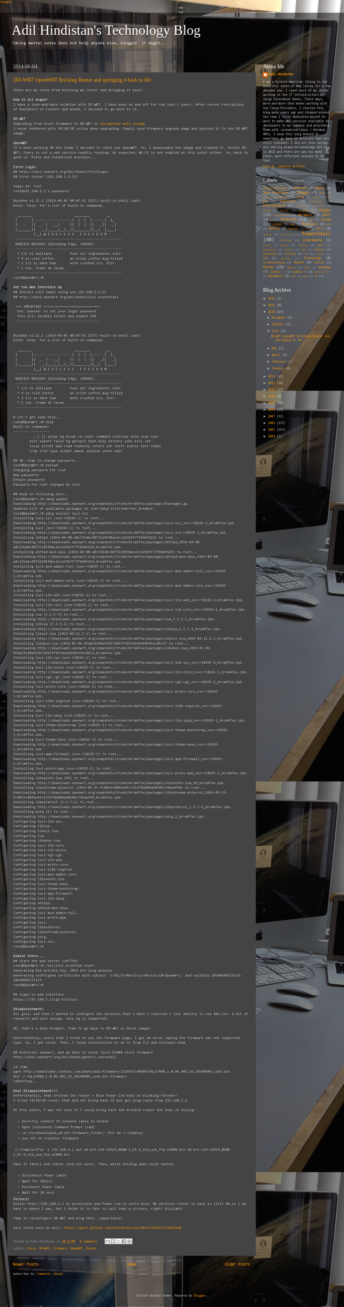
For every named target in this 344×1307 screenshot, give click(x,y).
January (279, 368)
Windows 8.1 (323, 272)
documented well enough (122, 124)
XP (316, 276)
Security (290, 254)
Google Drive (282, 215)
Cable (266, 197)
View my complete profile (284, 166)
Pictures (287, 235)
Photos (267, 235)
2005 (272, 430)
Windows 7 (277, 272)
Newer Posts (25, 1264)
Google (6, 2)
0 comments (88, 1241)
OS (307, 229)
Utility (319, 262)
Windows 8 (299, 272)
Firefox (300, 206)
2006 (272, 423)
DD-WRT (44, 1248)
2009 (272, 403)
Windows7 (276, 276)
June (276, 331)
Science (320, 249)
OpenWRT (77, 1248)
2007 (272, 416)
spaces (320, 254)
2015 (272, 305)
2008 (272, 410)
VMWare (291, 268)
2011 (272, 390)
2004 (272, 436)
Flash (266, 211)
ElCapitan (316, 202)
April (277, 355)
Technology (312, 258)
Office (274, 228)
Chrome (300, 197)
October (279, 324)
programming (312, 240)
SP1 (306, 254)
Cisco (31, 1248)
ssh (265, 258)
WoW (305, 276)
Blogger (303, 192)
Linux (277, 224)
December (279, 318)
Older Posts (237, 1264)
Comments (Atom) (50, 1274)
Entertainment (274, 206)
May (275, 348)
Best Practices (275, 192)
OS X (320, 228)
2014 (272, 312)
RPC (304, 250)
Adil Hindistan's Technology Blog (106, 30)
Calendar (283, 197)
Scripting (269, 254)
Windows (325, 267)
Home (131, 1264)
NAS (329, 224)
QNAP (320, 245)
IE (271, 220)
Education (287, 201)
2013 (272, 376)
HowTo (326, 215)
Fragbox (304, 211)
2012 (272, 383)
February (279, 362)
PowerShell (316, 234)
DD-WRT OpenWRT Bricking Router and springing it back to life (82, 80)
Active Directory (274, 188)
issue (326, 219)
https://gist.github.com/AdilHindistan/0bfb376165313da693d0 (122, 1228)
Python (303, 245)
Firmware (60, 1248)
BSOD (322, 193)
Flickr (284, 211)
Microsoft (310, 224)
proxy (266, 245)
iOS (311, 220)
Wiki (307, 268)
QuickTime (269, 250)
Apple (319, 188)
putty (284, 245)
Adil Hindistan (281, 74)
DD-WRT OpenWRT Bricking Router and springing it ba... (300, 338)
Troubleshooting (274, 262)
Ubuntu (299, 262)
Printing (285, 240)
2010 (272, 396)
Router (91, 1248)
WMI (293, 276)
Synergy (285, 258)
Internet (288, 219)
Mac (293, 224)
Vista (268, 267)
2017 (272, 298)
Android (300, 188)
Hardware (305, 215)
